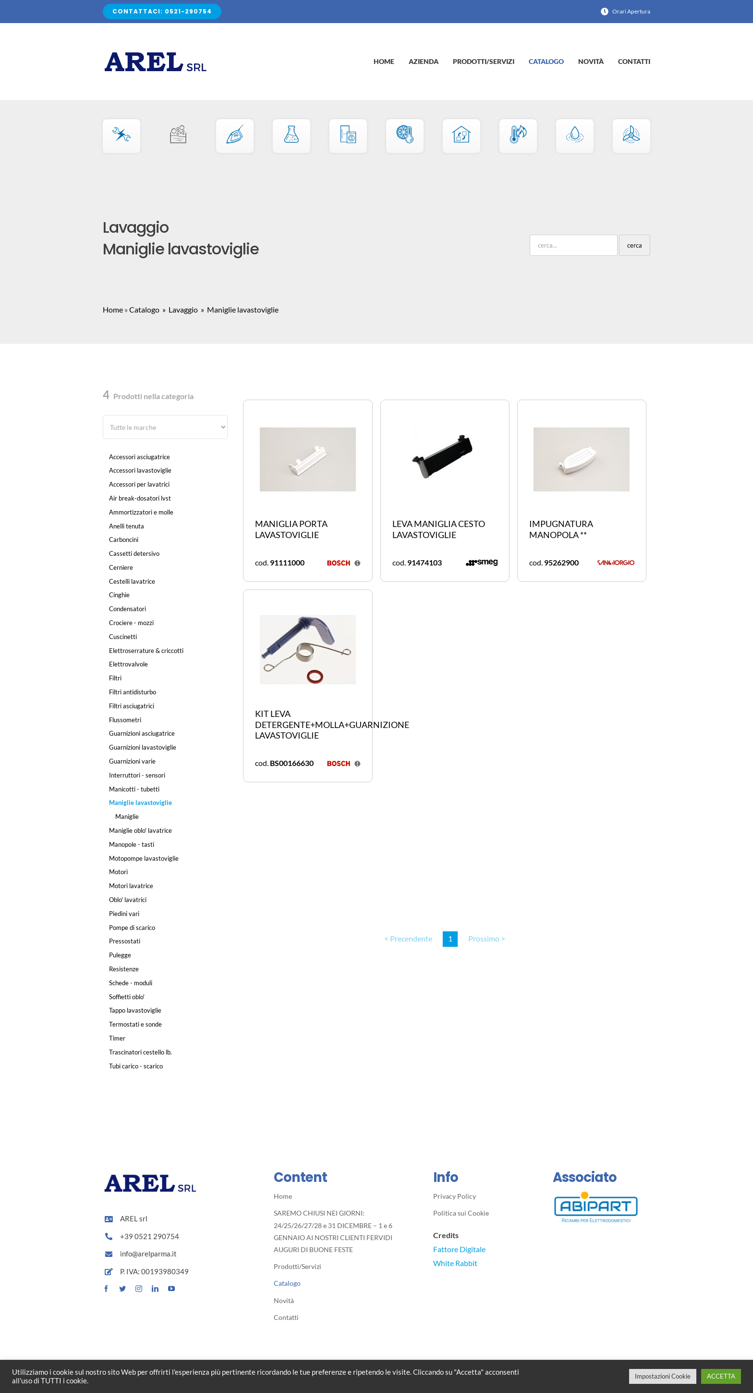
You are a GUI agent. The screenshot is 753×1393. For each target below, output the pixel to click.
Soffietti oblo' (127, 997)
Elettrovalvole (128, 664)
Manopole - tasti (131, 844)
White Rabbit (455, 1263)
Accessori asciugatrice (139, 457)
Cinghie (119, 595)
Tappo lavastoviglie (135, 1010)
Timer (117, 1038)
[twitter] (122, 1288)
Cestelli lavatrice (132, 581)
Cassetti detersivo (134, 553)
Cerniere (121, 567)
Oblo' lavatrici (127, 900)
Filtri (115, 678)
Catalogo (144, 309)
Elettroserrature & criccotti (146, 650)
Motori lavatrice (131, 886)
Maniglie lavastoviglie (140, 802)
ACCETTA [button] (721, 1376)
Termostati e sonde (135, 1024)
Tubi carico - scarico (136, 1066)
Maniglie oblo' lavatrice (140, 830)
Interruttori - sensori (137, 775)
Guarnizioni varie (132, 761)
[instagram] (138, 1288)
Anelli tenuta (126, 526)
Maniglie (127, 816)
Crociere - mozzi (131, 623)
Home (113, 309)
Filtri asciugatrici (131, 706)
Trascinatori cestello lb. (140, 1052)
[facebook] (106, 1288)
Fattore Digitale (459, 1249)
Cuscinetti (123, 636)
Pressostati (124, 941)
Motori (118, 872)
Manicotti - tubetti (134, 789)
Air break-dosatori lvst (140, 498)
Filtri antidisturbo (132, 692)
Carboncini (123, 539)
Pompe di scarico (132, 927)
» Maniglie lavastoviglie (239, 309)
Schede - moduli (130, 983)
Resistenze (124, 969)
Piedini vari (124, 913)
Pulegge (120, 955)
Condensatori (127, 609)
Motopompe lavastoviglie (144, 858)
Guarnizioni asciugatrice (142, 733)
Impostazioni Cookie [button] (663, 1376)
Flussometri (125, 720)
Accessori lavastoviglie (140, 470)
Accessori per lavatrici (139, 484)
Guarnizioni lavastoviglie (142, 747)
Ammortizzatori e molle (141, 512)
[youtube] (171, 1288)
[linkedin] (155, 1288)
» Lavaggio (179, 309)
